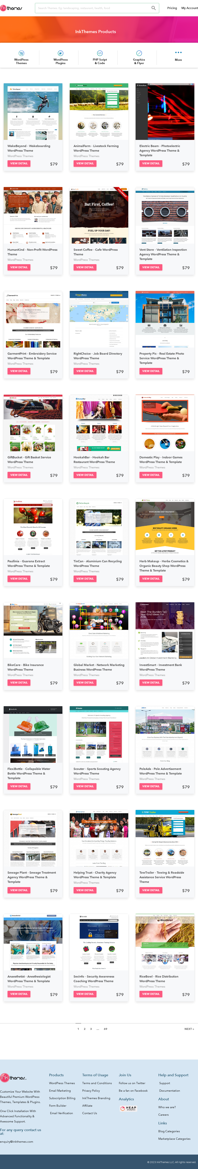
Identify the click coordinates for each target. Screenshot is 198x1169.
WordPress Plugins (61, 61)
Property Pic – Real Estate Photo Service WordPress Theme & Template (161, 358)
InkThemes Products (95, 31)
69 (105, 1028)
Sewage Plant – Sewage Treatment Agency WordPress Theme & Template (32, 877)
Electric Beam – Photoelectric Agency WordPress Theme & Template (159, 150)
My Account (189, 8)
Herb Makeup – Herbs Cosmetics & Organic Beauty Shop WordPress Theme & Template (164, 565)
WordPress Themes (21, 61)
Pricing (172, 8)
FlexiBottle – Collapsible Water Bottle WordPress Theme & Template (29, 773)
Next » (189, 1028)
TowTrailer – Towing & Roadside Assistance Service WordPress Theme (161, 877)
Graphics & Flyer (139, 61)
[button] (19, 163)
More (178, 60)
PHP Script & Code (100, 61)
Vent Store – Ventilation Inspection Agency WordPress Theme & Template (163, 254)
